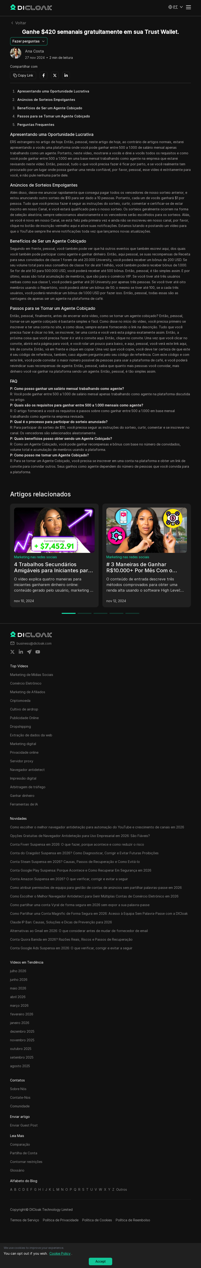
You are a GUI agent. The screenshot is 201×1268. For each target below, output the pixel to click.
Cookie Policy (60, 1253)
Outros (121, 1189)
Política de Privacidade (60, 1220)
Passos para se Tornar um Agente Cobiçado (53, 116)
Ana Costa (34, 51)
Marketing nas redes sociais (35, 557)
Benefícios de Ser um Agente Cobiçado (49, 108)
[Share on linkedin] (21, 652)
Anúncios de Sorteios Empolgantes (46, 100)
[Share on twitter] (12, 652)
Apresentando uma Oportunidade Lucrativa (53, 91)
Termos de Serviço (24, 1220)
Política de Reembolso (133, 1220)
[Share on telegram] (29, 652)
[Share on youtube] (37, 652)
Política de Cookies (97, 1220)
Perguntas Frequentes (35, 125)
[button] (175, 7)
